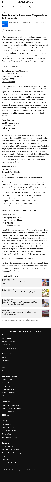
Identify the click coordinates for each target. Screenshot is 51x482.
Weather (23, 7)
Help (3, 456)
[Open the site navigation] (10, 2)
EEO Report (6, 415)
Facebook (5, 360)
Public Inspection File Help (11, 408)
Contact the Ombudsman (10, 463)
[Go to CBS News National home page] (25, 2)
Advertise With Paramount (11, 450)
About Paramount (8, 446)
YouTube (5, 357)
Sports (32, 7)
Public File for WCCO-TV (10, 405)
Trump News (6, 338)
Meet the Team (7, 379)
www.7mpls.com (8, 82)
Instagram (5, 364)
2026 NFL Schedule (9, 345)
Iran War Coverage (8, 341)
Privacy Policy (7, 424)
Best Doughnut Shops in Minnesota (23, 210)
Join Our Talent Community (11, 453)
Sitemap (5, 396)
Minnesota (5, 7)
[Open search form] (48, 2)
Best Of (4, 12)
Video (39, 7)
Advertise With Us (8, 389)
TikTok (4, 367)
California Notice (8, 427)
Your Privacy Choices (9, 430)
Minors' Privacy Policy (9, 437)
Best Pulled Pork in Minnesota (21, 258)
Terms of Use (6, 434)
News (15, 7)
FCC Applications (8, 412)
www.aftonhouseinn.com (12, 131)
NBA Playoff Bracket (9, 348)
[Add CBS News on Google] (12, 30)
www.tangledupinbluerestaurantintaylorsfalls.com (22, 177)
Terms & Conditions (8, 393)
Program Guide (7, 383)
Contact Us (6, 386)
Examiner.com (15, 271)
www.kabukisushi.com (11, 226)
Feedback (5, 459)
